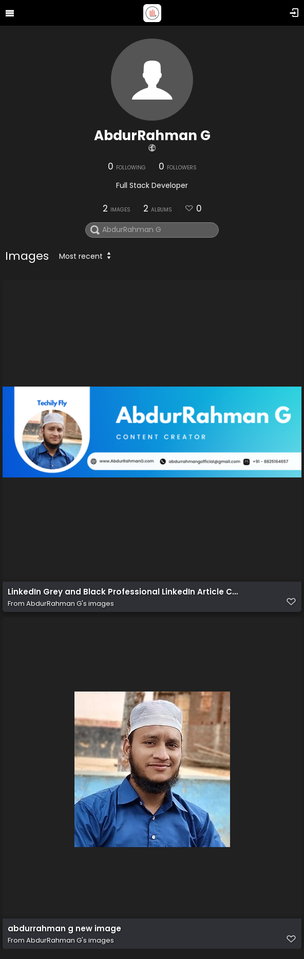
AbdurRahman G (152, 135)
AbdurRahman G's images (70, 603)
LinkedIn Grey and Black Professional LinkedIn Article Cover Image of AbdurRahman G (123, 592)
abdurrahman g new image (64, 929)
